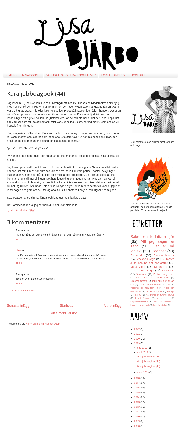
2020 (137, 338)
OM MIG (11, 75)
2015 (137, 392)
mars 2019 (143, 372)
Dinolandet (141, 274)
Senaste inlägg (18, 306)
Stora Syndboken (159, 305)
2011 (137, 411)
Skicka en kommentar (23, 290)
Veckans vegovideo (163, 274)
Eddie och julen (154, 291)
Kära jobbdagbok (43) (148, 366)
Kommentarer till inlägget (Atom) (43, 323)
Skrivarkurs (168, 270)
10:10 (19, 239)
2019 (137, 343)
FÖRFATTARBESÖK (114, 75)
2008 (137, 426)
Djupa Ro (160, 266)
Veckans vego (146, 259)
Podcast (159, 251)
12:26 (19, 263)
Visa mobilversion (64, 313)
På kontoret (144, 305)
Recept (170, 291)
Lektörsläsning (142, 298)
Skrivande (136, 255)
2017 (137, 383)
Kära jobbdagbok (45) (148, 356)
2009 (137, 421)
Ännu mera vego (142, 270)
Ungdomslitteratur (139, 302)
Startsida (66, 306)
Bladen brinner (164, 255)
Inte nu (137, 295)
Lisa (18, 250)
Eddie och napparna (162, 302)
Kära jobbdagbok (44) (148, 361)
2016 (137, 387)
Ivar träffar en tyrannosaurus (160, 295)
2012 (137, 407)
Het (168, 284)
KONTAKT (138, 75)
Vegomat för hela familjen (144, 288)
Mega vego (163, 298)
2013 (137, 402)
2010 (137, 416)
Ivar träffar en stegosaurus (152, 277)
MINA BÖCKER (31, 75)
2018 (137, 378)
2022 (137, 329)
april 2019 (143, 352)
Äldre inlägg (113, 306)
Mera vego (137, 266)
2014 (137, 397)
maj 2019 (142, 347)
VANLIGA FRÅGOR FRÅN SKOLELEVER (71, 75)
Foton (132, 305)
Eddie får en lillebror (150, 284)
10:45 (19, 283)
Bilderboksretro (138, 281)
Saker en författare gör (152, 236)
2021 (137, 334)
